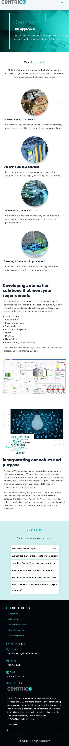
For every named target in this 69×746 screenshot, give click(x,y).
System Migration (15, 635)
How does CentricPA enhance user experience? (34, 563)
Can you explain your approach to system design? (35, 556)
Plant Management (16, 630)
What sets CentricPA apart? (24, 548)
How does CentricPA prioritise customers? (31, 577)
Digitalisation (13, 619)
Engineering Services (17, 624)
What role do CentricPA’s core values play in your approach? (34, 587)
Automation (12, 613)
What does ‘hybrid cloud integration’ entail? (32, 570)
